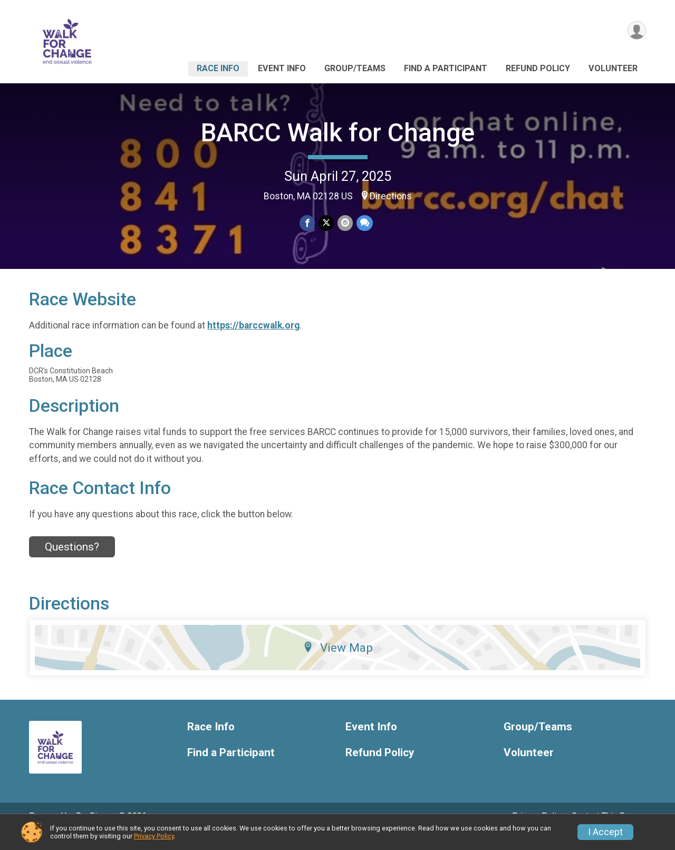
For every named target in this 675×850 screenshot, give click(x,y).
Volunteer (613, 68)
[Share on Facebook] (307, 223)
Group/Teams (354, 68)
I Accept (605, 832)
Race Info (218, 68)
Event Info (282, 68)
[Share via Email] (344, 223)
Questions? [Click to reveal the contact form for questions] (72, 561)
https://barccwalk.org (253, 340)
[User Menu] (636, 31)
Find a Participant (445, 68)
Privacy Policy (154, 836)
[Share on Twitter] (326, 223)
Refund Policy (538, 68)
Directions (391, 196)
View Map (338, 662)
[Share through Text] (363, 223)
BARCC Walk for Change (338, 133)
